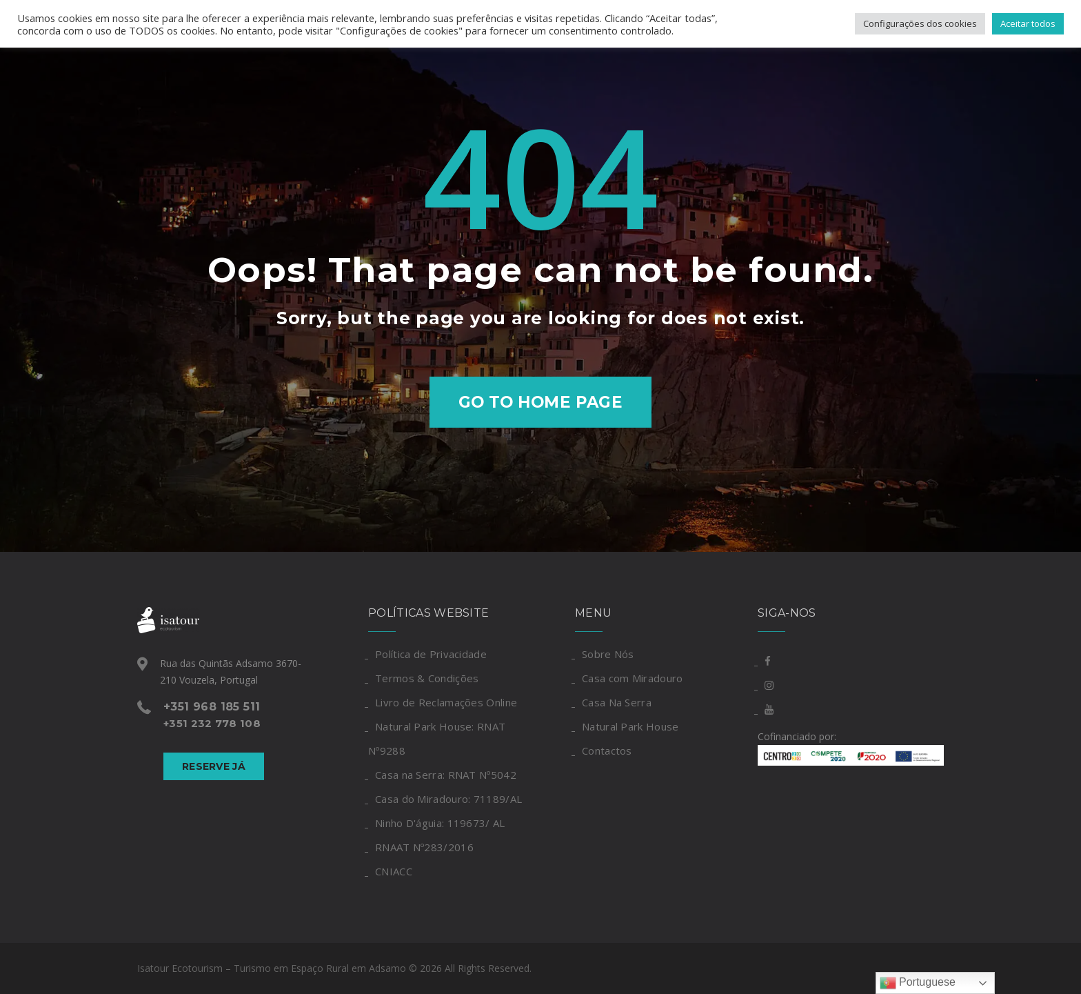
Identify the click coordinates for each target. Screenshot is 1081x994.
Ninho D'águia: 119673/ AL (440, 823)
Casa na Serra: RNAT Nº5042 (445, 775)
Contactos (607, 750)
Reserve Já (213, 766)
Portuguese (918, 983)
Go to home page (540, 402)
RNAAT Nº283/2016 (424, 847)
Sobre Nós (608, 654)
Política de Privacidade (431, 654)
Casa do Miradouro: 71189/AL (448, 799)
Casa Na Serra (616, 702)
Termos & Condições (426, 678)
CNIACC (393, 871)
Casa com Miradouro (632, 678)
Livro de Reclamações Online (446, 702)
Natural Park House (630, 726)
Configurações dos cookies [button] (920, 23)
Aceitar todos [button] (1027, 23)
